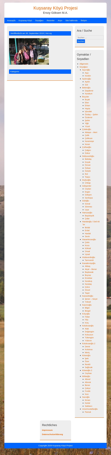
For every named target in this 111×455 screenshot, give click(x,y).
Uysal (87, 254)
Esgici (87, 192)
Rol (86, 174)
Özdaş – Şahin (91, 114)
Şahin (87, 120)
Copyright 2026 (46, 445)
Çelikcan (89, 138)
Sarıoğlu (86, 397)
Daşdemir (89, 91)
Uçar (87, 210)
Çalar (87, 218)
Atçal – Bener (91, 269)
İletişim (84, 20)
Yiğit (87, 123)
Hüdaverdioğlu (88, 257)
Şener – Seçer (91, 299)
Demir (87, 346)
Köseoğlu (86, 355)
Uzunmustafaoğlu (90, 409)
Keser (87, 144)
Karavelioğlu (87, 296)
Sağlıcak (89, 367)
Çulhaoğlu (86, 147)
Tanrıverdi (89, 260)
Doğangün (89, 331)
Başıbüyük (89, 215)
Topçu (87, 177)
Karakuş (88, 281)
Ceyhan (88, 373)
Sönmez (88, 206)
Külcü (87, 287)
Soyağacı (39, 20)
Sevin (87, 236)
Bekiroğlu (86, 87)
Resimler (51, 20)
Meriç (87, 352)
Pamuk (88, 412)
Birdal (87, 227)
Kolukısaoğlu (88, 325)
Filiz (86, 320)
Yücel (87, 126)
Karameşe (89, 141)
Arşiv (60, 20)
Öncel (87, 290)
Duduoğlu (86, 180)
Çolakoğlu (86, 129)
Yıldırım (88, 340)
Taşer (87, 293)
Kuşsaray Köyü (25, 20)
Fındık (87, 391)
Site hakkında (71, 20)
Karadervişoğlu (88, 263)
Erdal (87, 230)
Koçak (87, 162)
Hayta (87, 108)
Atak (87, 329)
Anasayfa (11, 20)
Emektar (88, 278)
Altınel (87, 379)
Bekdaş (88, 159)
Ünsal (87, 251)
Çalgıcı (88, 150)
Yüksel (88, 302)
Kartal (87, 403)
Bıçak (87, 99)
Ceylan (88, 189)
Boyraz (88, 275)
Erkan (87, 105)
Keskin (88, 76)
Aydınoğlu (86, 79)
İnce (87, 394)
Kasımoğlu (87, 305)
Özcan (88, 165)
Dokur (87, 153)
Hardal (88, 233)
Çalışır (88, 388)
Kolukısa (89, 349)
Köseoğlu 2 (87, 370)
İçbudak (88, 111)
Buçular (85, 96)
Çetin (87, 242)
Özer (87, 361)
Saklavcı (88, 406)
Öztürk (88, 171)
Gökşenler (86, 186)
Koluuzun (89, 334)
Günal (87, 204)
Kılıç (87, 323)
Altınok (88, 382)
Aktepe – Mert (91, 132)
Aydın (87, 82)
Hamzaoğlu (87, 212)
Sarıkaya (89, 198)
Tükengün (89, 337)
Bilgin (87, 308)
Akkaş (87, 266)
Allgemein (84, 64)
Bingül (87, 311)
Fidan (87, 317)
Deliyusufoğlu (88, 156)
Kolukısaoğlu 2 (88, 343)
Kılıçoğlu (86, 314)
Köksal (88, 248)
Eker (87, 102)
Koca (87, 245)
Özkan (88, 168)
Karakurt (88, 93)
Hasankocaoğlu (89, 239)
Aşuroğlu (86, 70)
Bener (87, 385)
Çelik (87, 135)
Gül (86, 85)
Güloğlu (85, 201)
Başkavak (89, 272)
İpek (87, 358)
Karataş (88, 284)
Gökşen (88, 195)
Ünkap (88, 183)
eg (50, 33)
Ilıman (87, 400)
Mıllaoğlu (86, 376)
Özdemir (88, 117)
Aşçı (87, 73)
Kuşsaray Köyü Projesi (55, 8)
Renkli (87, 364)
